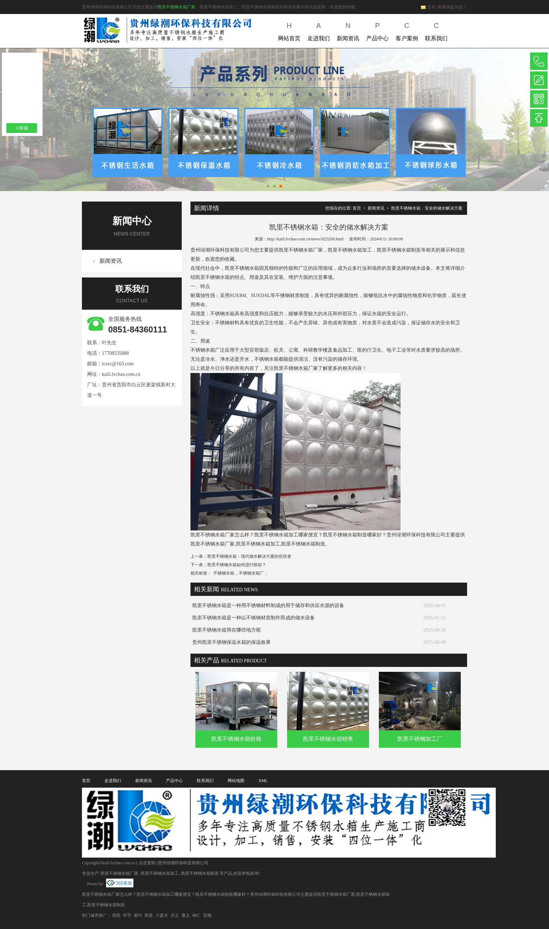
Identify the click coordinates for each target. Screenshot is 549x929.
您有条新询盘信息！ (444, 7)
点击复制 (147, 862)
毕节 (127, 915)
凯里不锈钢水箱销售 (328, 739)
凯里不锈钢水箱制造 (200, 873)
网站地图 (236, 780)
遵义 (185, 915)
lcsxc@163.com (117, 363)
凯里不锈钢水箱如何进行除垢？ (236, 564)
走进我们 (318, 30)
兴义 (175, 915)
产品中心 (377, 30)
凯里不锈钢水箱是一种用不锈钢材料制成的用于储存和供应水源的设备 (268, 605)
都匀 (138, 915)
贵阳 (116, 915)
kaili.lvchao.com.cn (121, 374)
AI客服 (21, 128)
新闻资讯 (348, 30)
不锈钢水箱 (223, 573)
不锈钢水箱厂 (251, 573)
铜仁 (196, 915)
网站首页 (289, 30)
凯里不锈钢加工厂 (419, 739)
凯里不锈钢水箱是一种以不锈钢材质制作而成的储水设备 (253, 617)
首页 (357, 208)
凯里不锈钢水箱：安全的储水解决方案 (427, 208)
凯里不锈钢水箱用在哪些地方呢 (226, 630)
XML (263, 780)
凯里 (149, 915)
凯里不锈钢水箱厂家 (176, 7)
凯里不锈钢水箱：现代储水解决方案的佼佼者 (249, 556)
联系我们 (436, 30)
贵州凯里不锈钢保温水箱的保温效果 (231, 642)
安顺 (207, 915)
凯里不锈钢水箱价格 (236, 739)
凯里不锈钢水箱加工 (160, 873)
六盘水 (161, 915)
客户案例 (407, 30)
